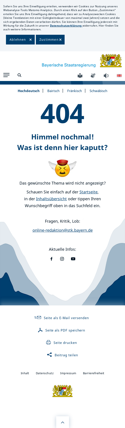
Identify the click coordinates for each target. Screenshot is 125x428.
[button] (6, 75)
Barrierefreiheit (93, 373)
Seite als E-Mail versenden (61, 318)
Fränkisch (74, 91)
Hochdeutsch (29, 91)
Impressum (68, 373)
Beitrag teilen (62, 355)
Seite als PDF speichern (61, 330)
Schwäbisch (98, 91)
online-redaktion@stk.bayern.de (63, 230)
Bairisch (53, 91)
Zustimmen (49, 39)
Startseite (88, 192)
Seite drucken (61, 342)
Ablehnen (18, 39)
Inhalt (25, 373)
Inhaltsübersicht (51, 198)
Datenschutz (45, 373)
